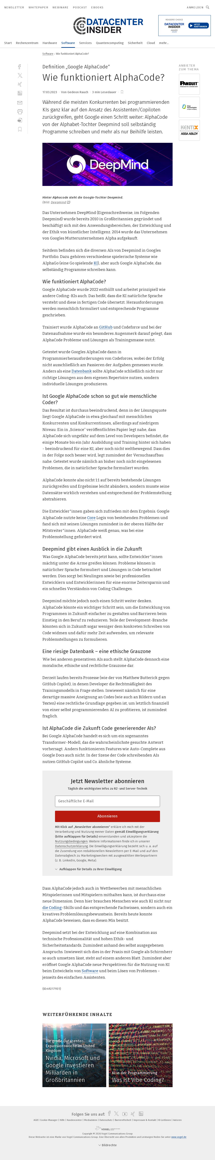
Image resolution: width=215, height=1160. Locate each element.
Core (91, 518)
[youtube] (123, 1114)
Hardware (50, 43)
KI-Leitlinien (165, 1120)
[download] (19, 120)
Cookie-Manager (49, 1120)
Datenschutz (106, 1120)
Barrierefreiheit (123, 1120)
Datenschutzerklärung (71, 846)
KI (96, 263)
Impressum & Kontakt (145, 1120)
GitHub (106, 327)
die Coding (52, 907)
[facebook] (19, 66)
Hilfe (62, 1120)
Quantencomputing (110, 43)
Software (68, 43)
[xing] (19, 84)
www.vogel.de (178, 1137)
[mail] (19, 102)
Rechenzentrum (27, 43)
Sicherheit (135, 43)
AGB (36, 1120)
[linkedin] (19, 93)
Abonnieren (107, 816)
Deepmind (60, 202)
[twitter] (19, 75)
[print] (19, 111)
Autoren (177, 1120)
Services (85, 43)
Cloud (151, 43)
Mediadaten (91, 1120)
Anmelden (195, 7)
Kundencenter (75, 1120)
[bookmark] (122, 92)
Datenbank (82, 371)
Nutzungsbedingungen (71, 841)
